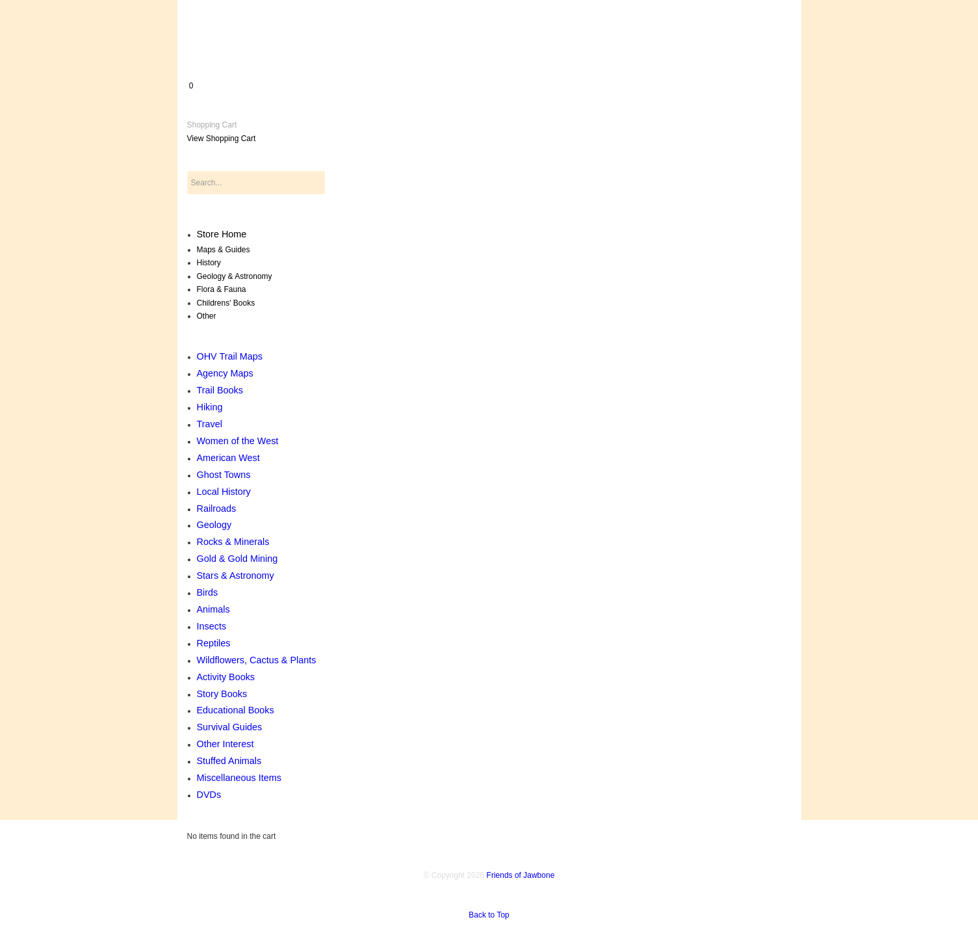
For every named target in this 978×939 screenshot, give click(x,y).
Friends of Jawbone (521, 875)
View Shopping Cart (221, 138)
